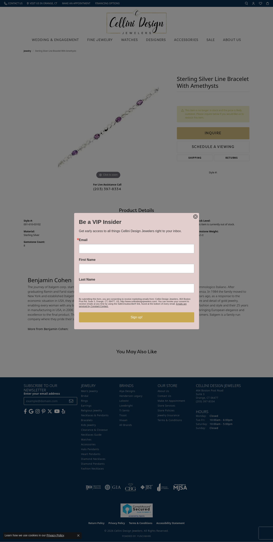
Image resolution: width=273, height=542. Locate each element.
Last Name (87, 279)
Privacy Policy (55, 535)
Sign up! (136, 317)
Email (83, 240)
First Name (87, 259)
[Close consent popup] (78, 535)
